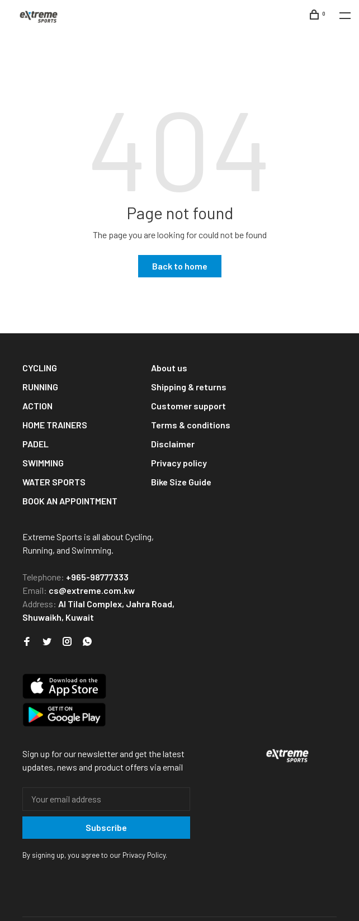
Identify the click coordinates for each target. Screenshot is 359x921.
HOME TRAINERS (54, 424)
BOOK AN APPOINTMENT (69, 500)
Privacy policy (179, 462)
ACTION (37, 405)
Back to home (179, 266)
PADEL (35, 443)
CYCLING (39, 367)
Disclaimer (173, 443)
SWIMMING (43, 462)
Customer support (188, 405)
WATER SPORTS (54, 481)
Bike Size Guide (181, 481)
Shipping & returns (188, 386)
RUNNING (40, 386)
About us (169, 367)
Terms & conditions (190, 424)
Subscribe (106, 827)
